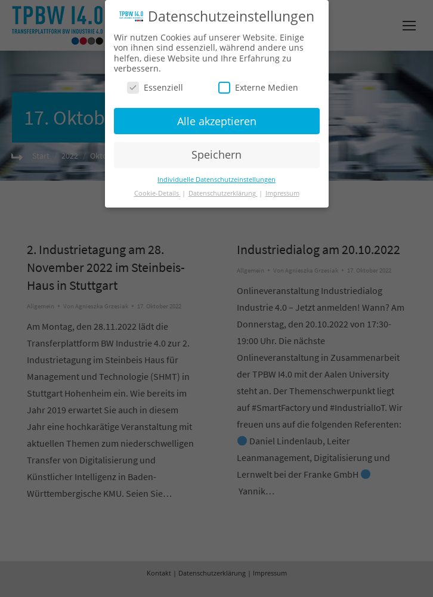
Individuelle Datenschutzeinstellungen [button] (216, 179)
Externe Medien (258, 87)
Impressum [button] (282, 193)
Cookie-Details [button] (157, 193)
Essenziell (155, 87)
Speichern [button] (216, 154)
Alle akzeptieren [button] (216, 121)
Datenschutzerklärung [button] (223, 193)
